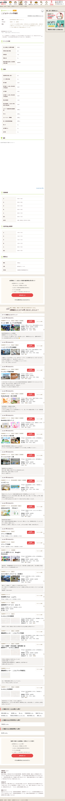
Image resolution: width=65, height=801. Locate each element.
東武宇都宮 (31, 715)
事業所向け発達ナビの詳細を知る (55, 29)
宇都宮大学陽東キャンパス (17, 715)
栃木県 (4, 733)
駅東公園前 (5, 713)
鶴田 (39, 715)
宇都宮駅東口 (29, 713)
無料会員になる (22, 295)
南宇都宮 (4, 715)
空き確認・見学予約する (31, 321)
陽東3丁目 (39, 713)
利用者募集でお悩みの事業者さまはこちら (35, 15)
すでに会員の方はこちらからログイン (22, 299)
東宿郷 (14, 713)
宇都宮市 (5, 724)
